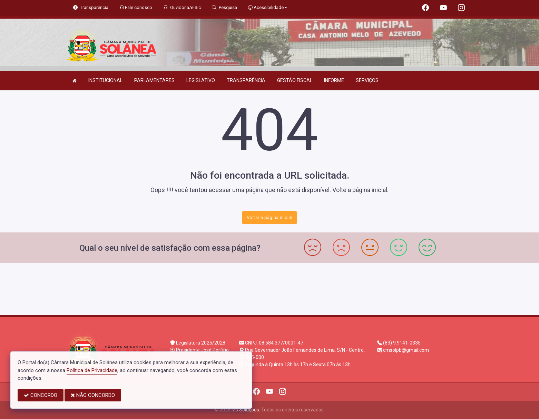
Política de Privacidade (92, 370)
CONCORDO (40, 395)
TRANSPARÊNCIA (246, 80)
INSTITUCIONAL (105, 80)
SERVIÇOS (367, 80)
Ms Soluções (245, 409)
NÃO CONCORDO (93, 395)
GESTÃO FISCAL (294, 80)
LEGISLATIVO (200, 80)
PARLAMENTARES (154, 80)
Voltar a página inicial (269, 217)
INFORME (334, 80)
